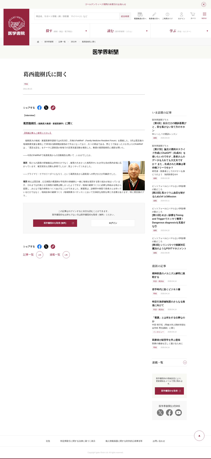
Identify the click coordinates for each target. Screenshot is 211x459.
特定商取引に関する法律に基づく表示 (77, 441)
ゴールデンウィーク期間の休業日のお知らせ (105, 4)
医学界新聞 (49, 42)
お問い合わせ (159, 441)
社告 (48, 441)
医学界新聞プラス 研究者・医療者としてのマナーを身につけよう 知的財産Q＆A (169, 160)
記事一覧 (62, 42)
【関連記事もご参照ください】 (37, 133)
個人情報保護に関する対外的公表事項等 (124, 441)
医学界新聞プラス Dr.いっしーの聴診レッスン (169, 127)
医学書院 (16, 27)
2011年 (74, 42)
